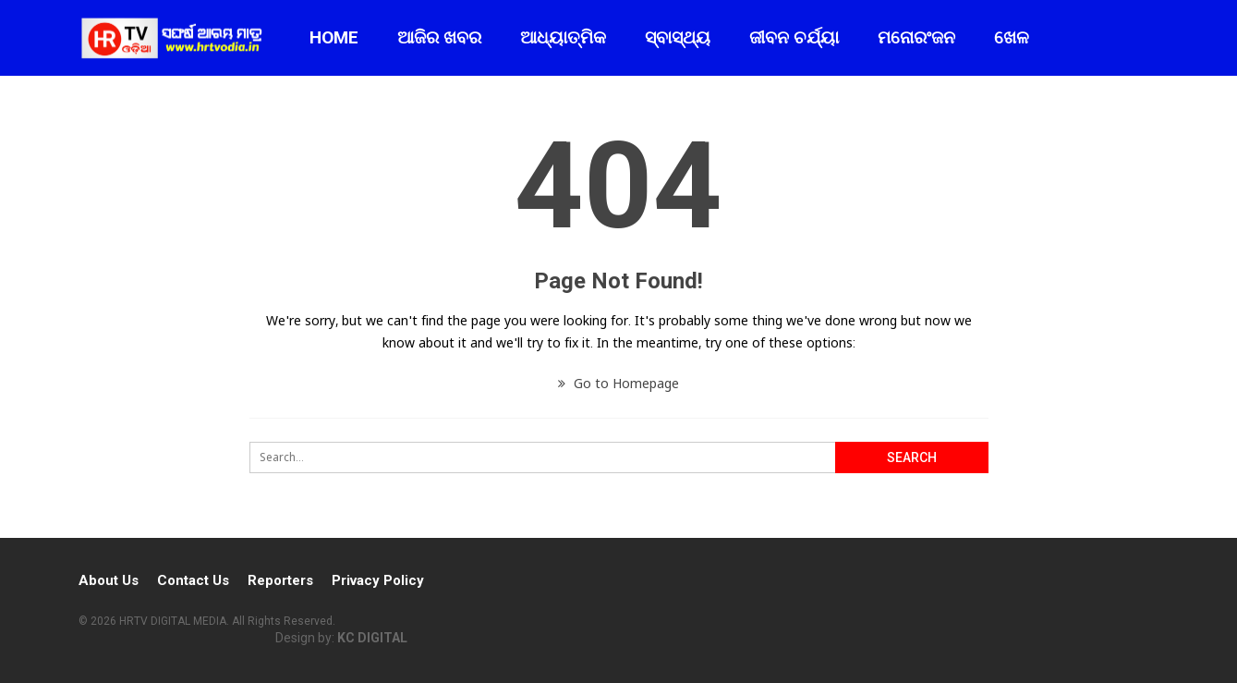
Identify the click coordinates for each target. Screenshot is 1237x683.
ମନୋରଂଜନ (916, 37)
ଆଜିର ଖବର (439, 37)
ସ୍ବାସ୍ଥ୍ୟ (677, 37)
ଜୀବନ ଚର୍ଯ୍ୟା (794, 37)
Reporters (280, 580)
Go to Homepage (618, 383)
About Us (109, 580)
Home (333, 37)
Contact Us (193, 580)
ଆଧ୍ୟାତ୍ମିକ (563, 37)
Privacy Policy (378, 580)
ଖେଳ (1011, 37)
